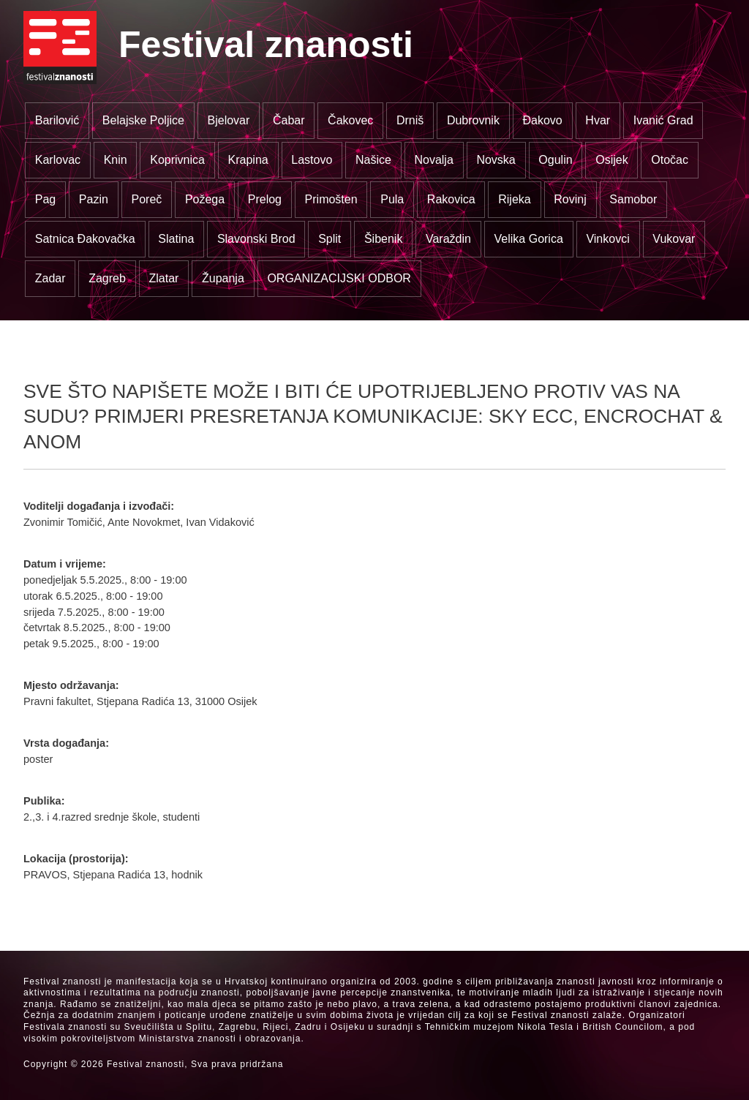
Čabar (289, 120)
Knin (115, 160)
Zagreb (107, 278)
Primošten (331, 199)
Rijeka (514, 199)
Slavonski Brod (256, 239)
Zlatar (163, 278)
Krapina (248, 160)
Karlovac (57, 160)
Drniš (410, 120)
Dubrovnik (473, 120)
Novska (495, 160)
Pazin (93, 199)
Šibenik (383, 239)
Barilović (57, 120)
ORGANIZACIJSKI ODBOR (338, 278)
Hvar (597, 120)
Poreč (146, 199)
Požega (205, 199)
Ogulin (555, 160)
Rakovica (451, 199)
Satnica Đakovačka (85, 239)
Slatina (176, 239)
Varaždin (448, 239)
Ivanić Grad (663, 120)
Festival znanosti (265, 44)
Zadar (50, 278)
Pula (392, 199)
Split (329, 239)
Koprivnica (177, 160)
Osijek (611, 160)
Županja (223, 278)
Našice (373, 160)
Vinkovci (607, 239)
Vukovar (673, 239)
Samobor (633, 199)
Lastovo (311, 160)
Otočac (669, 160)
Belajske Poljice (143, 120)
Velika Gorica (528, 239)
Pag (45, 199)
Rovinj (570, 199)
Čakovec (350, 120)
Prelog (265, 199)
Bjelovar (229, 120)
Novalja (433, 160)
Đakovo (542, 120)
